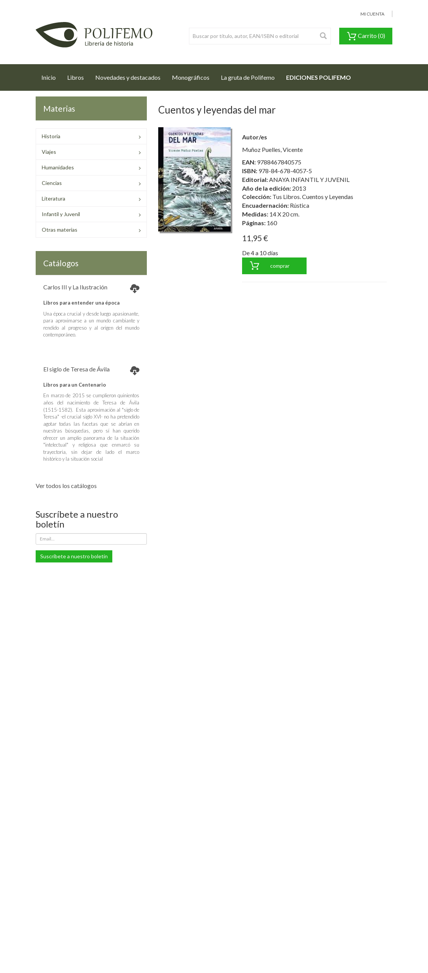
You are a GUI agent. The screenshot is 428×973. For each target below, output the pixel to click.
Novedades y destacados (127, 77)
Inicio (51, 75)
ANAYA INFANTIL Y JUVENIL (309, 179)
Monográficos (190, 77)
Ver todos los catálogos (66, 485)
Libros (75, 77)
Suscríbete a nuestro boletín (74, 556)
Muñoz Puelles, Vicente (272, 149)
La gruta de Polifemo (248, 77)
